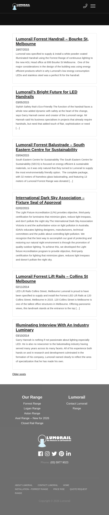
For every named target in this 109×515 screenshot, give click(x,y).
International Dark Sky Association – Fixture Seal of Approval (50, 200)
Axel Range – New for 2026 (32, 418)
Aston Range (32, 413)
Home (66, 485)
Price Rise (59, 489)
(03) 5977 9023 (59, 462)
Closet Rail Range (32, 423)
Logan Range (32, 408)
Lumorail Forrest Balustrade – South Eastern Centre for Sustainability (50, 147)
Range (77, 408)
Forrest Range (32, 403)
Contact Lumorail (76, 403)
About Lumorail (24, 485)
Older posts (19, 374)
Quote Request (78, 489)
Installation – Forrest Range (31, 489)
